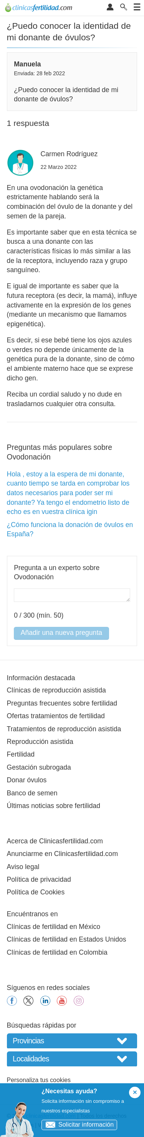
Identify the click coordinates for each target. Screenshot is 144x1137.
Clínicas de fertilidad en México (54, 926)
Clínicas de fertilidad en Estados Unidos (66, 939)
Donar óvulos (27, 780)
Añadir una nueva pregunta (61, 632)
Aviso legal (23, 867)
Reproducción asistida (40, 741)
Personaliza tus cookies (39, 1080)
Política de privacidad (39, 879)
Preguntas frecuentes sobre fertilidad (62, 703)
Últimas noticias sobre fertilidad (53, 806)
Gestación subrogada (39, 767)
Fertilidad (21, 754)
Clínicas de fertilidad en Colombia (57, 952)
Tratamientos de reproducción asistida (64, 729)
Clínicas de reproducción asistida (56, 690)
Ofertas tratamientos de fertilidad (56, 716)
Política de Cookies (36, 892)
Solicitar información (78, 1124)
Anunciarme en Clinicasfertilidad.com (62, 854)
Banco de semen (32, 793)
